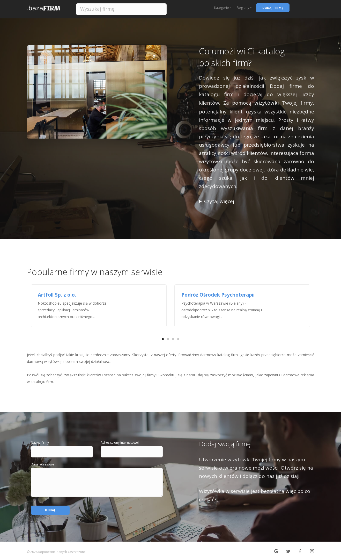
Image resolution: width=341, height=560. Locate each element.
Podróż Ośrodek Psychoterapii (218, 294)
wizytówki (266, 102)
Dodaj (50, 507)
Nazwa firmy (40, 442)
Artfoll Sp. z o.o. (57, 294)
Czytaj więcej (219, 201)
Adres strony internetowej (120, 442)
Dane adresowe (42, 464)
